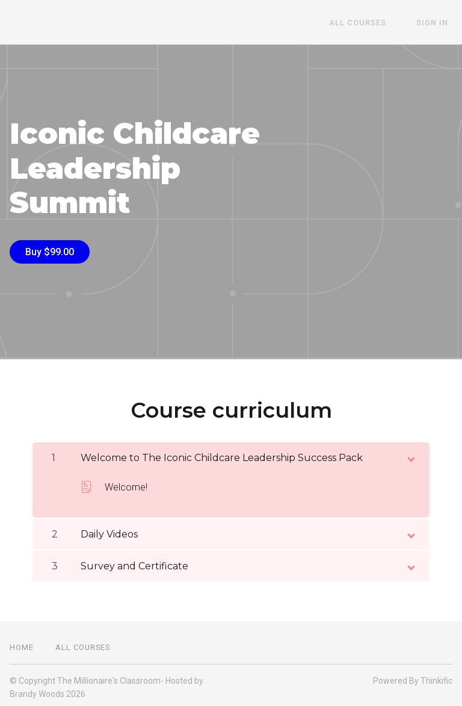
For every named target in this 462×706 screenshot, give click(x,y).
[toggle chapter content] (410, 452)
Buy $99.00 (49, 252)
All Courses (370, 22)
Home (22, 643)
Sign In (436, 22)
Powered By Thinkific (412, 676)
